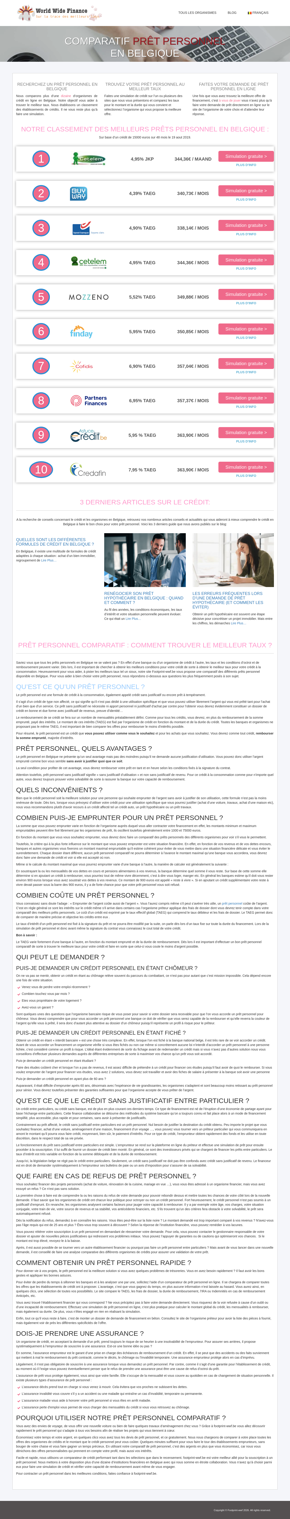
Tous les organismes (197, 12)
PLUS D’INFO (246, 165)
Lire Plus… (49, 560)
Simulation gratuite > (246, 156)
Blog (232, 12)
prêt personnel (232, 903)
